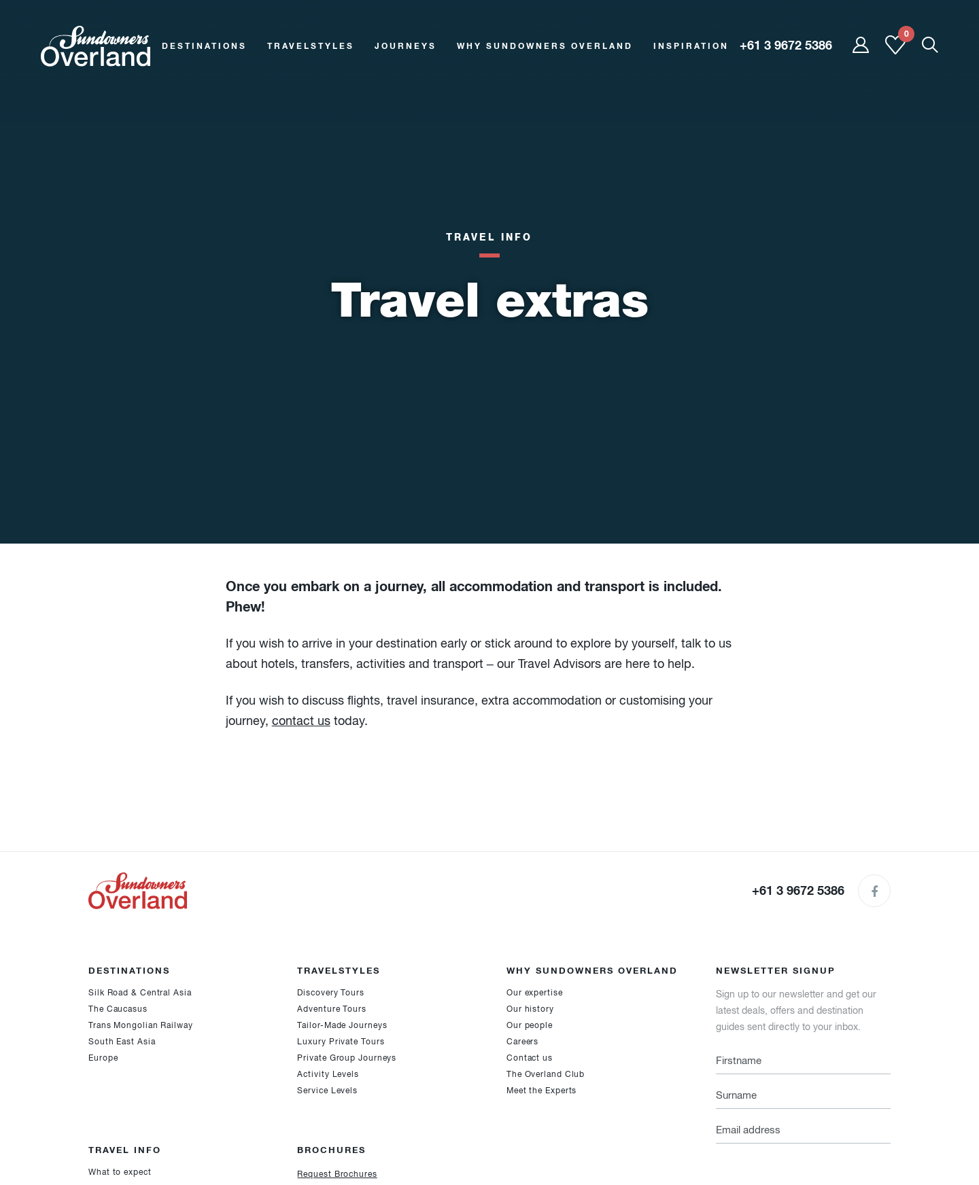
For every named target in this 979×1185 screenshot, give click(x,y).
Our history (530, 1009)
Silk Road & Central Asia (140, 992)
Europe (103, 1058)
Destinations (204, 46)
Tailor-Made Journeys (342, 1025)
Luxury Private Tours (340, 1041)
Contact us (529, 1058)
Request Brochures (337, 1174)
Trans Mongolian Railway (140, 1025)
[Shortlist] (895, 52)
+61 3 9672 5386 (798, 890)
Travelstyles (310, 46)
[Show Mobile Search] (930, 46)
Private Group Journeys (346, 1058)
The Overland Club (545, 1074)
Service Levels (327, 1090)
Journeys (405, 46)
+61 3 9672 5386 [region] (786, 45)
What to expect (120, 1172)
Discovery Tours (330, 992)
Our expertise (534, 992)
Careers (522, 1041)
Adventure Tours (331, 1009)
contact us (301, 720)
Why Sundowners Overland (545, 46)
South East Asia (122, 1041)
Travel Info (489, 237)
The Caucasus (118, 1009)
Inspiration (691, 46)
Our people (529, 1025)
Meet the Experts (541, 1090)
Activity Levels (328, 1074)
